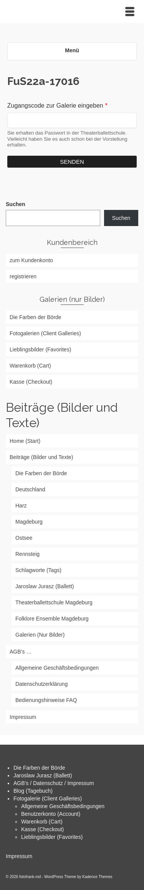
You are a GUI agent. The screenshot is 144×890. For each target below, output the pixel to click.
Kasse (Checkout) (42, 829)
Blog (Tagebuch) (33, 791)
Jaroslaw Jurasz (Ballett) (42, 775)
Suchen (15, 204)
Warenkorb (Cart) (42, 821)
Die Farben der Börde (39, 768)
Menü (72, 50)
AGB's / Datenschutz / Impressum (53, 783)
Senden (72, 161)
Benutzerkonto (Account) (50, 814)
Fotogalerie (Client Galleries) (47, 798)
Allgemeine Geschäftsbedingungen (62, 806)
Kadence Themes (97, 877)
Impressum (19, 856)
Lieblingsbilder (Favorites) (52, 837)
